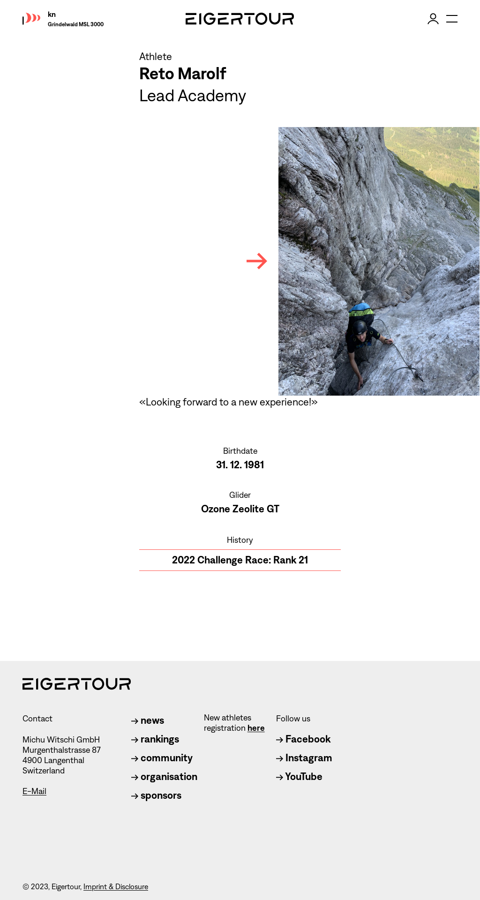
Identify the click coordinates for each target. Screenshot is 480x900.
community (162, 758)
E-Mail (34, 791)
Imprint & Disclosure (115, 887)
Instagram (304, 758)
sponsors (156, 795)
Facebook (303, 739)
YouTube (299, 776)
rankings (155, 739)
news (147, 720)
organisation (164, 776)
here (256, 728)
